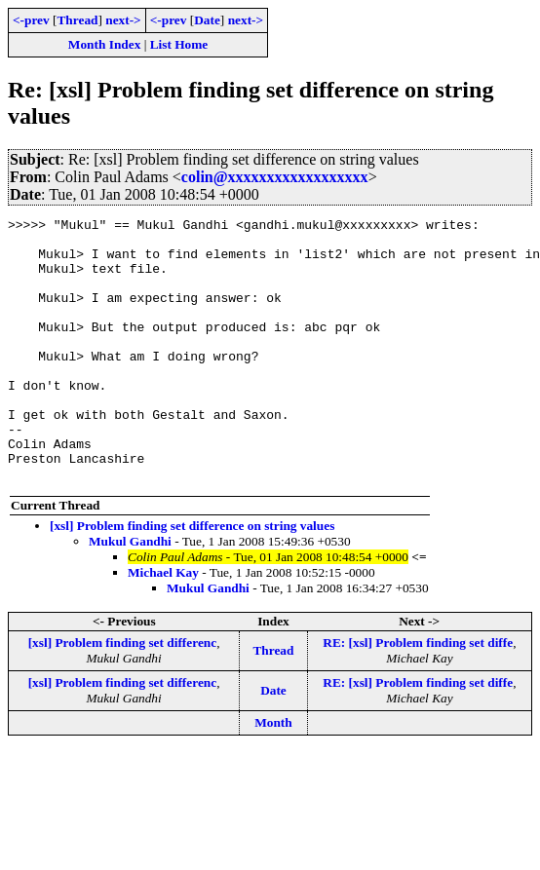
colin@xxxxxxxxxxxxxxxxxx (274, 177)
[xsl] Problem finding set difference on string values (192, 578)
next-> (122, 20)
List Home (179, 44)
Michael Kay (163, 625)
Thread (77, 20)
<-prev (31, 20)
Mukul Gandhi (130, 593)
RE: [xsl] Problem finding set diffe (418, 695)
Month (273, 775)
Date (207, 20)
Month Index (104, 44)
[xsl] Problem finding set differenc (122, 695)
